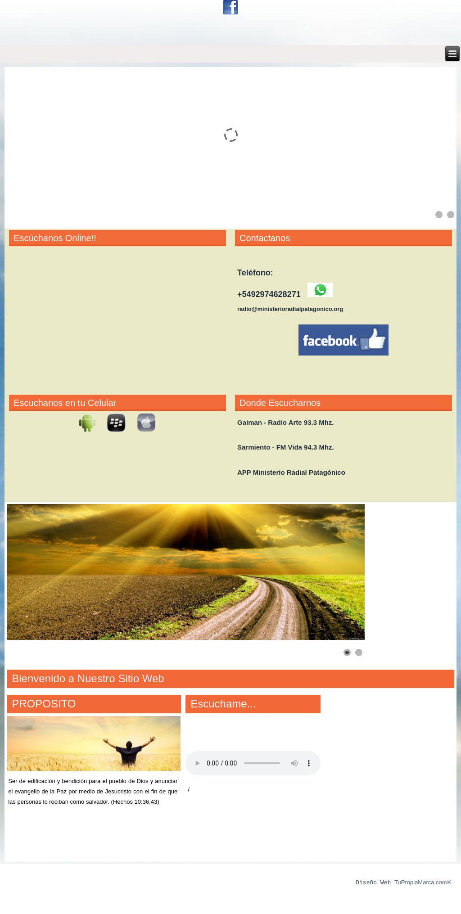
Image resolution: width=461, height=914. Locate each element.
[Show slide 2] (450, 214)
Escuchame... (223, 704)
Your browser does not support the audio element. (253, 763)
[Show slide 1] (439, 214)
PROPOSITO (44, 704)
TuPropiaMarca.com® (422, 882)
